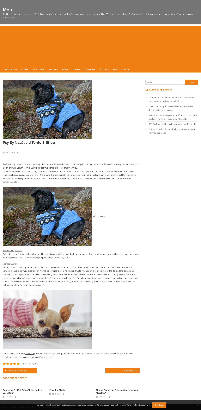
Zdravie (125, 69)
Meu (7, 9)
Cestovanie (39, 69)
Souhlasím (159, 405)
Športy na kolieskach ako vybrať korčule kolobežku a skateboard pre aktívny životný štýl (172, 99)
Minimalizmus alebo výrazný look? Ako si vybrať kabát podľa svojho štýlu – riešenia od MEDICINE (173, 117)
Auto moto (11, 69)
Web (115, 69)
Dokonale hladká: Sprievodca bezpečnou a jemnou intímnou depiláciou (172, 131)
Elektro (53, 69)
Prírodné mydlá (57, 390)
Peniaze (76, 69)
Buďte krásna (130, 371)
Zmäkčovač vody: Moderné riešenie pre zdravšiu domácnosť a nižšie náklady (171, 108)
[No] (197, 405)
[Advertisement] (100, 45)
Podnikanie (90, 69)
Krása (65, 69)
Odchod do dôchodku (16, 371)
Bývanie (25, 69)
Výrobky (104, 69)
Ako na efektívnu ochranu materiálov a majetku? (117, 391)
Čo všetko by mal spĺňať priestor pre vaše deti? (22, 391)
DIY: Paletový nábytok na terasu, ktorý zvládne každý (172, 124)
